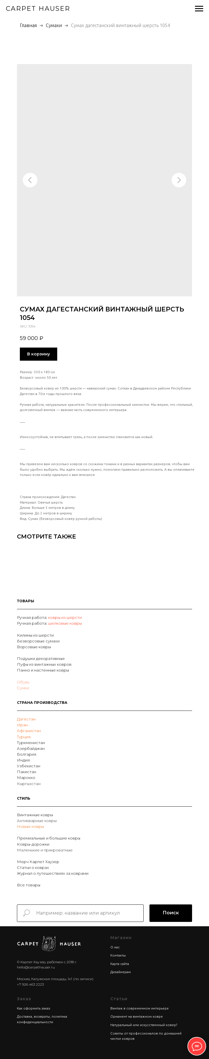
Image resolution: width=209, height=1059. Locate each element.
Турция (24, 736)
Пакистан (26, 771)
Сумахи (54, 25)
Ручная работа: (32, 617)
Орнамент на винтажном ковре (136, 1016)
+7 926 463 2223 (30, 984)
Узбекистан (28, 766)
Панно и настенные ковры (43, 670)
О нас (115, 947)
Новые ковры (30, 826)
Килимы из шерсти (35, 635)
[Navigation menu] (199, 9)
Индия (23, 760)
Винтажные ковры (35, 814)
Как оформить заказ (33, 1008)
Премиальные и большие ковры (48, 838)
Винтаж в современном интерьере (139, 1008)
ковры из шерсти (65, 617)
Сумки (23, 688)
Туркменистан (31, 742)
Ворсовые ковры (34, 646)
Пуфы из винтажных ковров (44, 664)
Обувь (23, 682)
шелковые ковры (65, 623)
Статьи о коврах (33, 867)
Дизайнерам (120, 972)
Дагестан (26, 719)
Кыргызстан (29, 783)
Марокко (26, 777)
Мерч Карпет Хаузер (38, 861)
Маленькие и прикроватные (45, 850)
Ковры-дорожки (33, 844)
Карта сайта (119, 964)
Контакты (118, 955)
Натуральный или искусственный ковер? (143, 1025)
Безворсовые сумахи (38, 641)
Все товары (28, 885)
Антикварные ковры (37, 820)
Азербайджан (31, 748)
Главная (28, 25)
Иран (22, 724)
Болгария (26, 754)
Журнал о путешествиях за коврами (52, 873)
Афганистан (29, 730)
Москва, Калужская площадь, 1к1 (44, 979)
